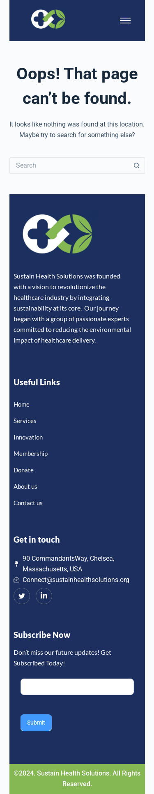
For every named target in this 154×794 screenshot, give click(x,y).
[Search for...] (69, 165)
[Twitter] (22, 596)
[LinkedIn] (44, 596)
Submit (36, 722)
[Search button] (137, 165)
